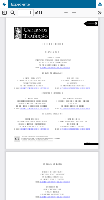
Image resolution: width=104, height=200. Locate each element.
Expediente (20, 4)
